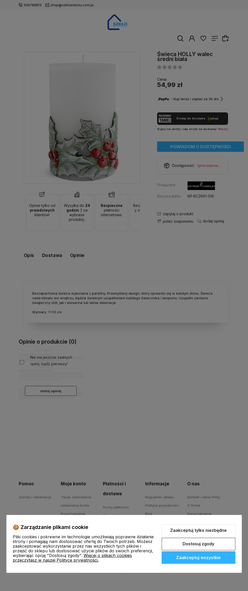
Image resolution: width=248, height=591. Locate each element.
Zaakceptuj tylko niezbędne (198, 530)
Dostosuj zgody (198, 543)
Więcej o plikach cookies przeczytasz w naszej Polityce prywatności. (72, 558)
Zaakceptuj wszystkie (198, 557)
